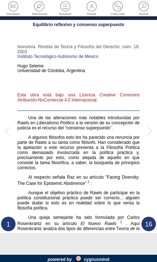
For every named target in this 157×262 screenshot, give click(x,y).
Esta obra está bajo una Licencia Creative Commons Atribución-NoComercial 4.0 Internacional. (78, 97)
